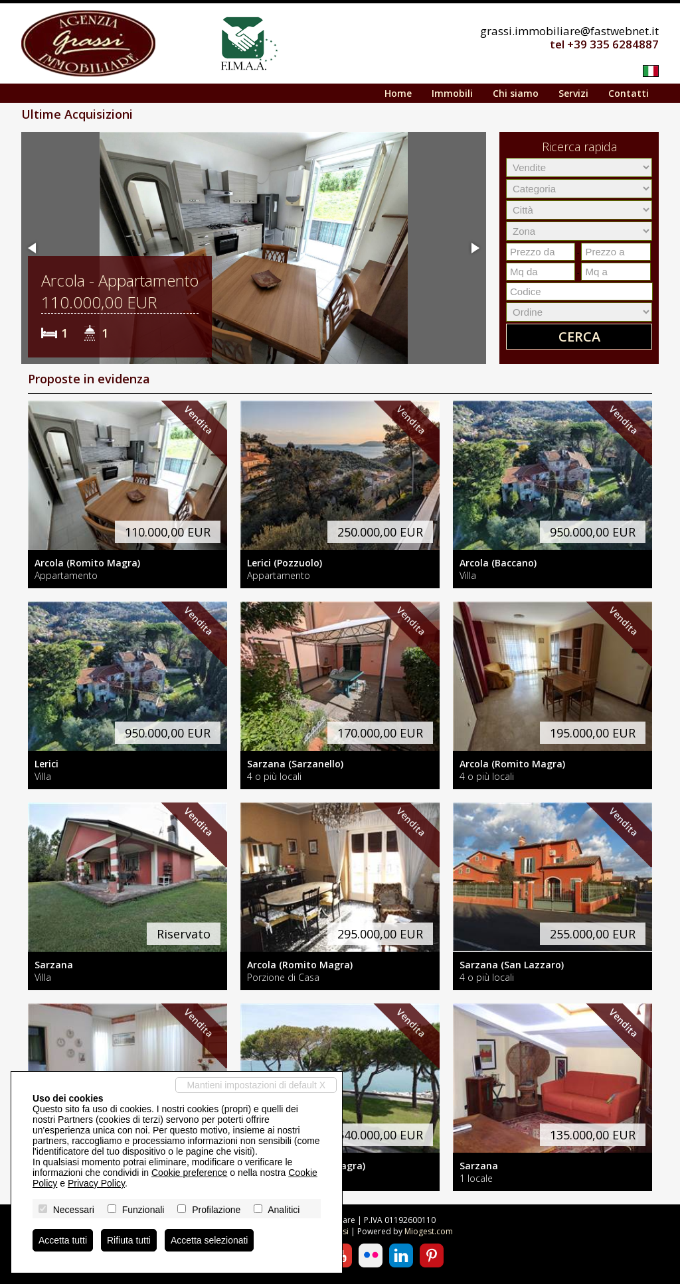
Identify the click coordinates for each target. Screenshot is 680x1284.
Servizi (573, 93)
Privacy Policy (96, 1183)
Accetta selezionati (209, 1240)
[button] (33, 248)
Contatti (628, 93)
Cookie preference (189, 1172)
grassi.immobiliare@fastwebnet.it (569, 30)
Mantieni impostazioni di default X (256, 1085)
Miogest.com (428, 1231)
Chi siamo (516, 93)
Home (398, 93)
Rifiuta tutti (129, 1240)
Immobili (452, 93)
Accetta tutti (63, 1240)
